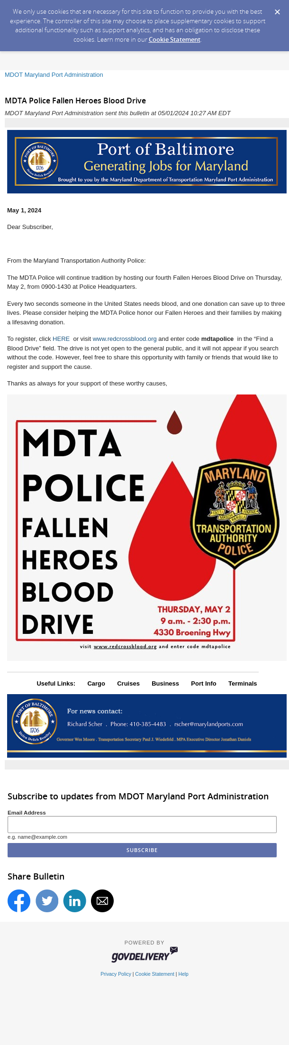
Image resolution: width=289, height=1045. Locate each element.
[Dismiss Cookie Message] (277, 9)
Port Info (203, 683)
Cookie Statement (174, 39)
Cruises (128, 683)
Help (183, 974)
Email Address (27, 812)
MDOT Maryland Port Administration (54, 74)
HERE (62, 338)
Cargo (96, 683)
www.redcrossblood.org (125, 338)
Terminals (242, 683)
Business (165, 683)
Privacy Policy (115, 974)
